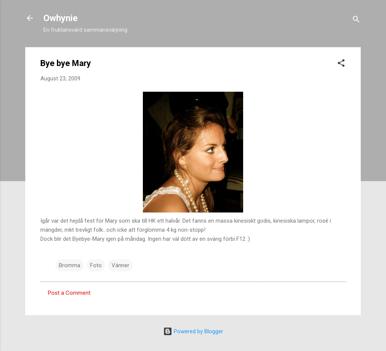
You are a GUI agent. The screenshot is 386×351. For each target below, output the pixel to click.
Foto (96, 265)
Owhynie (60, 18)
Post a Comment (69, 292)
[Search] (356, 20)
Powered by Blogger (193, 331)
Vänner (120, 265)
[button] (341, 64)
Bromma (69, 265)
